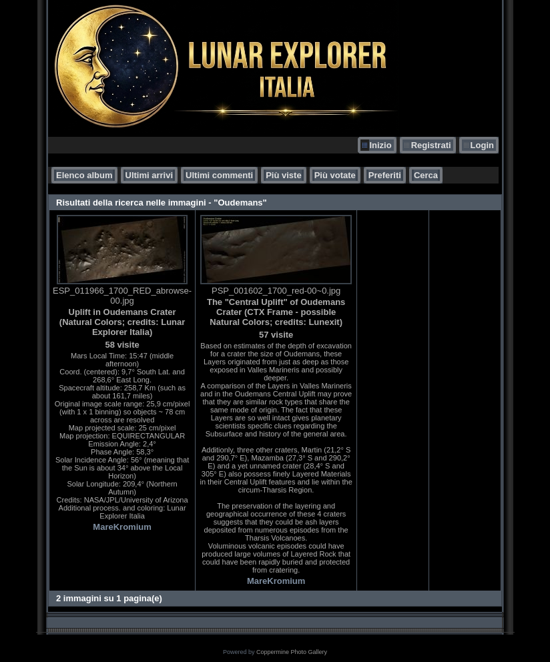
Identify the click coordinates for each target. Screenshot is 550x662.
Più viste (283, 175)
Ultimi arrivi (149, 175)
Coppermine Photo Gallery (291, 652)
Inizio (380, 145)
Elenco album (84, 175)
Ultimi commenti (219, 175)
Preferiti (384, 175)
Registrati (431, 145)
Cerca (426, 175)
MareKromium (122, 527)
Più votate (335, 175)
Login (482, 145)
